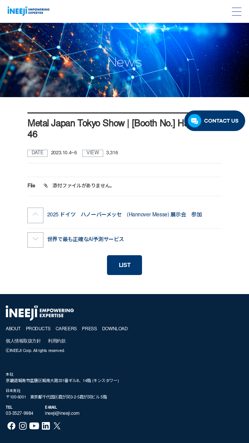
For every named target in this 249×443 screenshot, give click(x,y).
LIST (124, 266)
